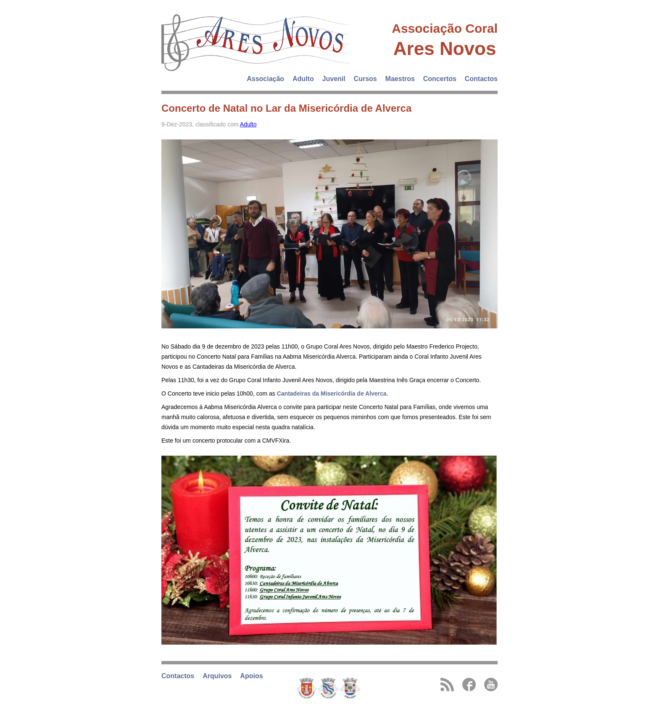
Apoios (251, 675)
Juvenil (333, 78)
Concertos (439, 78)
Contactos (481, 78)
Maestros (400, 78)
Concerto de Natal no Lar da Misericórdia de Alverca (286, 108)
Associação (265, 78)
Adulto (303, 78)
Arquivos (217, 675)
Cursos (365, 78)
